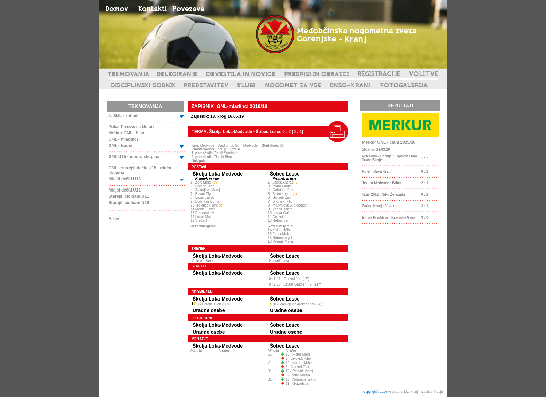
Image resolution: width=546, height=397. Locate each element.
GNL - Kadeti (120, 145)
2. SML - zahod (123, 115)
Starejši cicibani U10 (128, 202)
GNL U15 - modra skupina (133, 156)
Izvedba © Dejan (433, 392)
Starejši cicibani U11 (128, 196)
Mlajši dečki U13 (124, 179)
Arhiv (113, 218)
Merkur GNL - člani (126, 133)
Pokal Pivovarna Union (131, 126)
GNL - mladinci (123, 139)
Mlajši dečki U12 (124, 190)
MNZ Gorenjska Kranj (403, 392)
